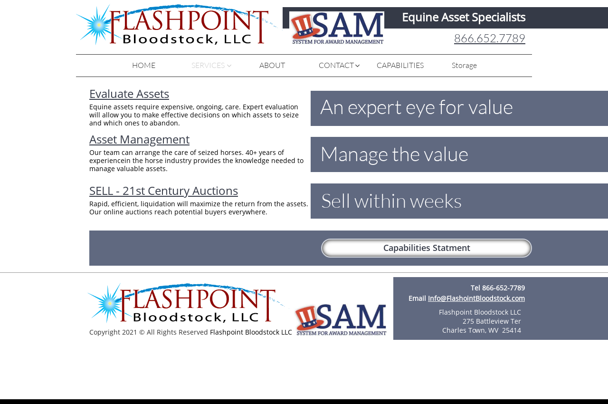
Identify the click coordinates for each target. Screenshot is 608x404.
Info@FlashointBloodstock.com (476, 298)
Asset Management (139, 139)
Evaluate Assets (129, 93)
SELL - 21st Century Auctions (163, 190)
